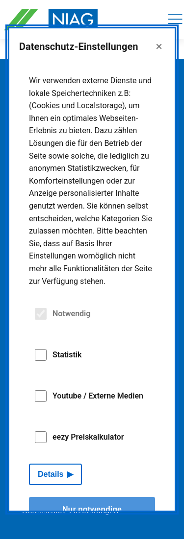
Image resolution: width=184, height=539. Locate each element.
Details (50, 474)
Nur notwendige (92, 509)
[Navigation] (175, 19)
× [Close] (159, 46)
